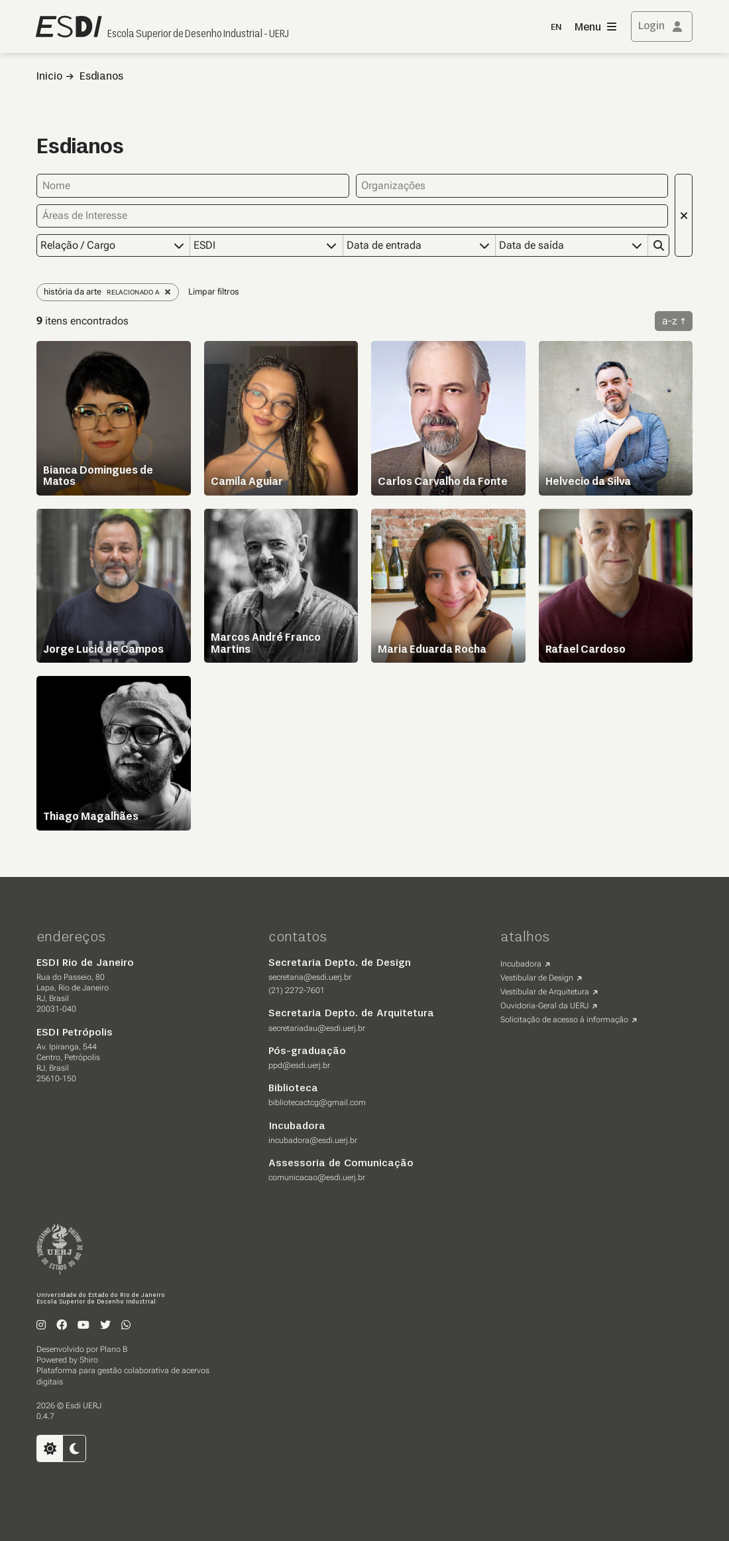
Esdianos (101, 77)
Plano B (113, 1348)
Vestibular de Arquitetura (544, 991)
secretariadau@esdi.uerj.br (316, 1027)
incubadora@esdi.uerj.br (312, 1139)
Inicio (49, 77)
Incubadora (520, 963)
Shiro (89, 1359)
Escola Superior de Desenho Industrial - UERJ (198, 34)
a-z (669, 320)
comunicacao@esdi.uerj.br (316, 1176)
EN (556, 27)
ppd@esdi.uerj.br (299, 1064)
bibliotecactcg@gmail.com (317, 1101)
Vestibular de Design (536, 977)
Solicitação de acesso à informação (564, 1019)
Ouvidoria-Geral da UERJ (544, 1005)
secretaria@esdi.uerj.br (309, 976)
